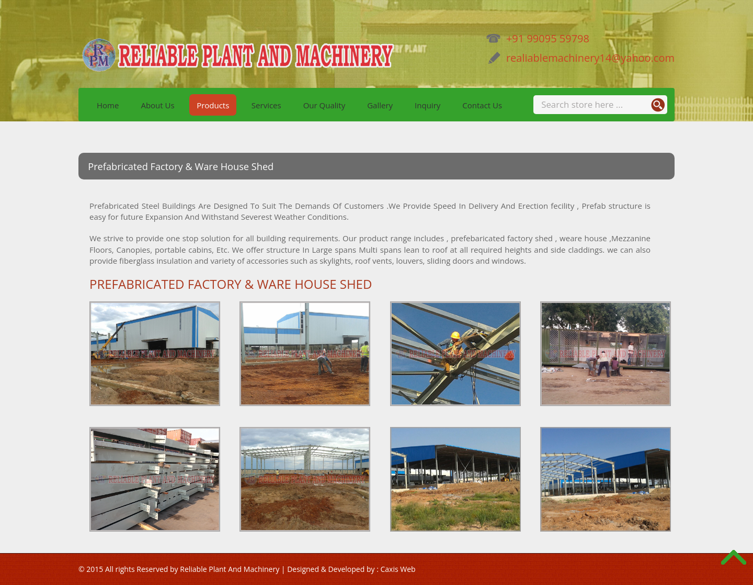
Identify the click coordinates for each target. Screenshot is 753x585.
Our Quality (324, 104)
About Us (157, 104)
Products (213, 104)
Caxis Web (397, 569)
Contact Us (482, 104)
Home (108, 104)
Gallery (380, 104)
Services (266, 104)
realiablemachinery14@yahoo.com (580, 58)
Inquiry (427, 104)
